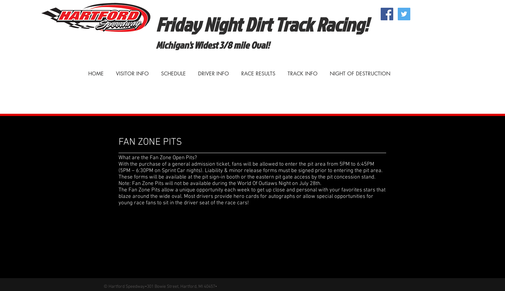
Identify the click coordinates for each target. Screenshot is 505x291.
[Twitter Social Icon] (404, 14)
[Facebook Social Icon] (387, 14)
